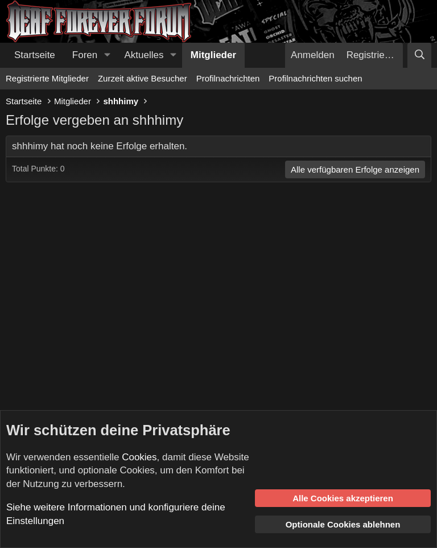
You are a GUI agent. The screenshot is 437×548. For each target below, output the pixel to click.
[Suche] (419, 55)
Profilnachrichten (228, 78)
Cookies (139, 457)
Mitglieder (213, 55)
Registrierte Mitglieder (47, 78)
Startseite (34, 55)
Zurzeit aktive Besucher (142, 78)
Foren (84, 55)
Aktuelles (144, 55)
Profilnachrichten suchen (315, 78)
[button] (107, 55)
